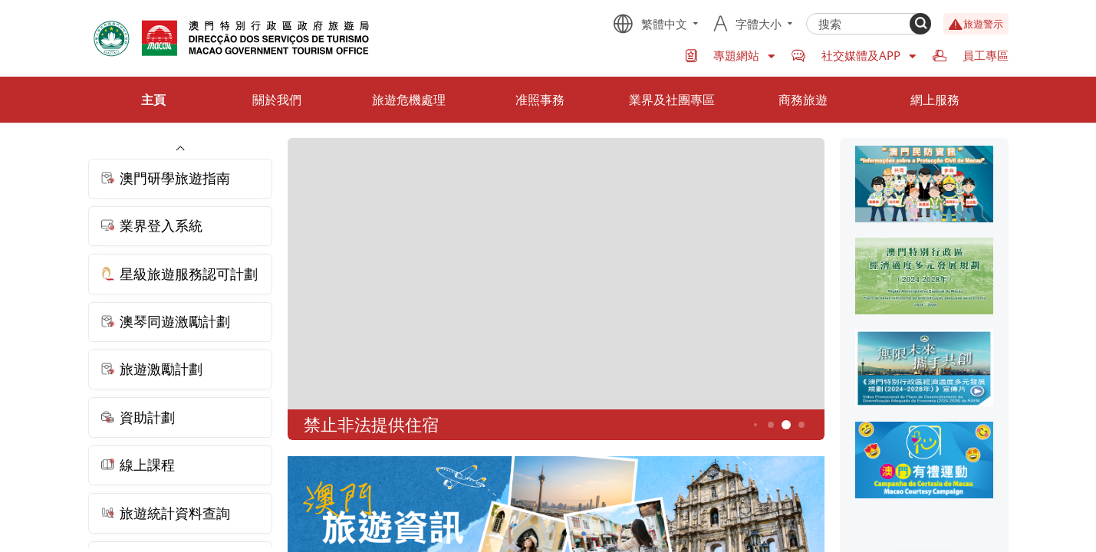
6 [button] (801, 425)
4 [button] (770, 425)
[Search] (920, 23)
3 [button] (755, 424)
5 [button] (785, 425)
